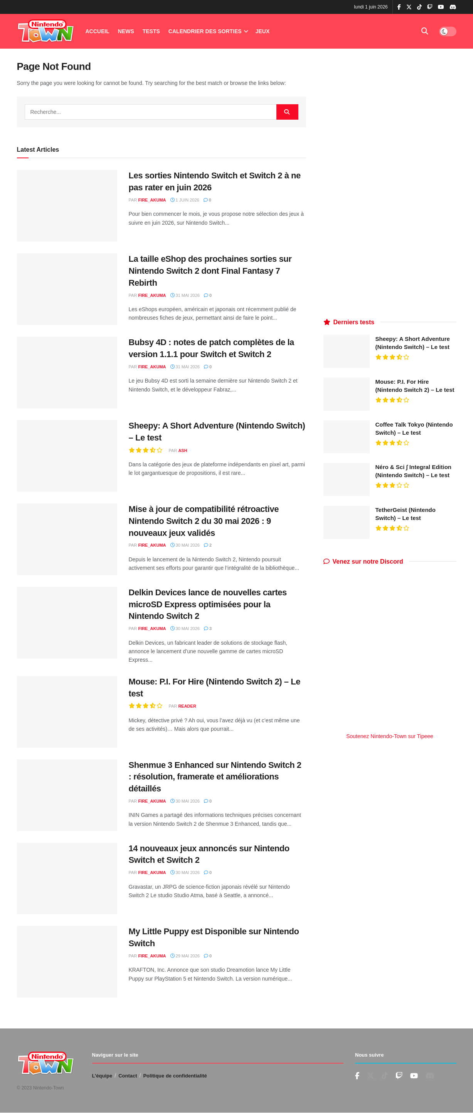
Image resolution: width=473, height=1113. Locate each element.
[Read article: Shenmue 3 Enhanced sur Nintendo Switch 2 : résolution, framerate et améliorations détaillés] (67, 795)
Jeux (263, 31)
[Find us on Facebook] (357, 1076)
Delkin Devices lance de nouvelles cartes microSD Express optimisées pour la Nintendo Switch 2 (208, 604)
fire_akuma (152, 200)
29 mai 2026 (185, 956)
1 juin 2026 (184, 200)
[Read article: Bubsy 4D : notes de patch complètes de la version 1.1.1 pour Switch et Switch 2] (67, 372)
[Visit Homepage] (46, 31)
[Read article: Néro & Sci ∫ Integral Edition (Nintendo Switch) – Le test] (346, 479)
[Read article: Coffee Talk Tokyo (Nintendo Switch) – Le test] (346, 437)
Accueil (97, 31)
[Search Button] (424, 31)
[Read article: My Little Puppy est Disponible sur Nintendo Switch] (67, 962)
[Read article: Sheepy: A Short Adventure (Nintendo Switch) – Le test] (67, 456)
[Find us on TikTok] (419, 7)
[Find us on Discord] (452, 7)
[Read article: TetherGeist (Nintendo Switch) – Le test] (346, 522)
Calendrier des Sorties (205, 31)
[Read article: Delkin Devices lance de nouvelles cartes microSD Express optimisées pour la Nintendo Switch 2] (67, 623)
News (126, 31)
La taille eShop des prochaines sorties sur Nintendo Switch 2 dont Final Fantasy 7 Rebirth (210, 271)
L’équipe (102, 1076)
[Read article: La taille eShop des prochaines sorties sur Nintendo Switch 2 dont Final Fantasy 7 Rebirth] (67, 289)
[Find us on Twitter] (370, 1076)
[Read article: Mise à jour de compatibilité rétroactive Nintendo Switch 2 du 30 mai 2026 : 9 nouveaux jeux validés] (67, 539)
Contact (127, 1076)
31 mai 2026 (185, 295)
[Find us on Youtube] (399, 1076)
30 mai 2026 (185, 545)
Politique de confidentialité (175, 1076)
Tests (151, 31)
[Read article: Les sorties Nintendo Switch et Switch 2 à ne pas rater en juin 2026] (67, 206)
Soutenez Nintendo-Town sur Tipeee (389, 736)
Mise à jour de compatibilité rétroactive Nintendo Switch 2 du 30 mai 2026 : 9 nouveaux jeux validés (204, 521)
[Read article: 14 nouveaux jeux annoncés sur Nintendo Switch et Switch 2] (67, 879)
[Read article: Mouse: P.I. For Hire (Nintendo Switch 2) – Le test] (67, 712)
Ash (182, 450)
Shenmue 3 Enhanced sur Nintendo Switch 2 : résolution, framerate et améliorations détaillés (215, 777)
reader (187, 706)
